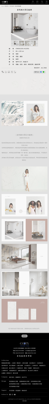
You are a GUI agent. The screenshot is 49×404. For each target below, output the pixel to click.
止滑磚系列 (5, 370)
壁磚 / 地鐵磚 (28, 368)
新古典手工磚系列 (33, 370)
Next (37, 43)
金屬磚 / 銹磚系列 (7, 373)
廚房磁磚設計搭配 (14, 384)
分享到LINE (43, 72)
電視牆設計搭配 (13, 381)
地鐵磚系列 (42, 365)
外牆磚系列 (20, 368)
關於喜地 (11, 377)
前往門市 (24, 377)
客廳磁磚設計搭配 (24, 381)
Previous (12, 43)
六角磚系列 (27, 365)
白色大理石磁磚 (18, 6)
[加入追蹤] (35, 38)
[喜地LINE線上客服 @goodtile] (43, 68)
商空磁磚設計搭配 (14, 386)
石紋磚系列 (32, 363)
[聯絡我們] (37, 2)
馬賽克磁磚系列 (22, 370)
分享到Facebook (41, 72)
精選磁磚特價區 (6, 363)
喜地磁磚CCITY (5, 2)
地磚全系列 (36, 368)
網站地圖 (24, 401)
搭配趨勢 (18, 390)
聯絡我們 (24, 390)
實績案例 (18, 377)
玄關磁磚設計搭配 (26, 384)
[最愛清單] (33, 2)
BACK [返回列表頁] (24, 336)
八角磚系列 (35, 365)
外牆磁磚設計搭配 (37, 384)
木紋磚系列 (40, 363)
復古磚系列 (12, 368)
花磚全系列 (5, 368)
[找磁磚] (42, 2)
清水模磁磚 (12, 365)
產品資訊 (6, 6)
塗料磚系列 (5, 365)
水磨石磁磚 (20, 365)
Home (3, 6)
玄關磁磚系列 (13, 370)
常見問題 (11, 390)
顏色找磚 (15, 373)
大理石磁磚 (11, 6)
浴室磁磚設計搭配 (36, 381)
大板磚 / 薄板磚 (16, 363)
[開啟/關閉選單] (46, 2)
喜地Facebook (10, 394)
